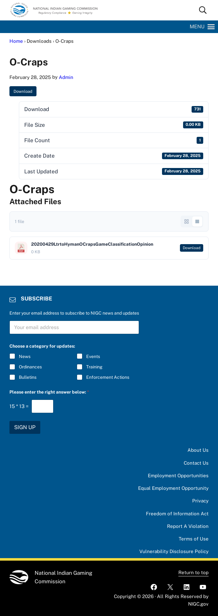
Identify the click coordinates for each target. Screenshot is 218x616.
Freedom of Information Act (177, 513)
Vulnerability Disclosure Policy (174, 551)
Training (94, 366)
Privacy (200, 500)
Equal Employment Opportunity (173, 488)
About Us (198, 450)
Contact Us (196, 463)
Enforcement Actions (107, 377)
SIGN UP (25, 427)
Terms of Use (194, 538)
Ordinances (30, 366)
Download (23, 91)
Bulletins (27, 377)
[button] (197, 26)
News (25, 356)
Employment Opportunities (178, 475)
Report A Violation (188, 526)
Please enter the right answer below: (49, 392)
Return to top (193, 572)
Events (93, 356)
